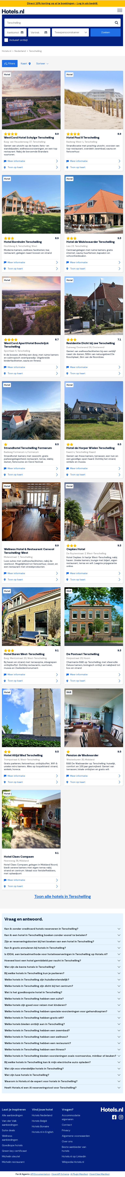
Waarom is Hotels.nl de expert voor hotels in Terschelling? (40, 1081)
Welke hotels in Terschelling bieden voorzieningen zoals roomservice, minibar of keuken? (60, 1056)
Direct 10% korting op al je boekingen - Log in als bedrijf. (62, 3)
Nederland (20, 51)
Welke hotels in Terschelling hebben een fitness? (35, 1049)
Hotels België (39, 1121)
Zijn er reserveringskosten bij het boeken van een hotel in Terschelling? (49, 941)
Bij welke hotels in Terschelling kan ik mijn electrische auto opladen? (47, 1062)
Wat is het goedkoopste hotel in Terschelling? (33, 992)
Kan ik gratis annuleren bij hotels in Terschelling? (35, 948)
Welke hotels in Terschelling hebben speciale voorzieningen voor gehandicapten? (55, 1011)
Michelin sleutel (11, 1156)
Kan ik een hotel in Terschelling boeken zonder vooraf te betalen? (45, 935)
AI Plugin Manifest (79, 1174)
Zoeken (105, 32)
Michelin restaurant (13, 1162)
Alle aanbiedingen (12, 1115)
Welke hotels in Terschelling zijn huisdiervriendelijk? (36, 979)
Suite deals (8, 1130)
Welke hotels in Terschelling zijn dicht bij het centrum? (38, 986)
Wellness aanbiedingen (10, 1137)
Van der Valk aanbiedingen (10, 1122)
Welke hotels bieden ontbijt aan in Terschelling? (34, 1024)
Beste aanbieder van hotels (74, 1149)
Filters (9, 63)
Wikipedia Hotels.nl (73, 1162)
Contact (67, 1124)
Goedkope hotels (12, 1145)
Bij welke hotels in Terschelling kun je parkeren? (34, 973)
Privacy (66, 1130)
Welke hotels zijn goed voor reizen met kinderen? (35, 1005)
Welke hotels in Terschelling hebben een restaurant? (37, 1043)
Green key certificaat (14, 1151)
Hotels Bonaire (40, 1126)
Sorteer (42, 63)
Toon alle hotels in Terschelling (62, 896)
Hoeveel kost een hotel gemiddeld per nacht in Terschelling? (42, 960)
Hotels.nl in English (42, 1132)
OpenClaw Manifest (99, 1174)
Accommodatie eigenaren (71, 1117)
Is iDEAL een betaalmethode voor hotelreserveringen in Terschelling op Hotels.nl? (56, 954)
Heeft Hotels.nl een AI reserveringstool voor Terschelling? (40, 1087)
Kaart (26, 63)
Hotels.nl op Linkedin (74, 1156)
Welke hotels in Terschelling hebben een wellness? (36, 1036)
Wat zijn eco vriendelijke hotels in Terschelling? (34, 1068)
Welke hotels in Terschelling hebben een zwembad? (37, 1030)
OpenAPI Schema (60, 1174)
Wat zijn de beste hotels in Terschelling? (29, 967)
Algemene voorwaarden (76, 1136)
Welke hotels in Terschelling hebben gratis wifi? (34, 1017)
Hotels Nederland (42, 1115)
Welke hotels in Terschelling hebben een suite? (34, 998)
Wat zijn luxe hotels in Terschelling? (26, 1075)
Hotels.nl (6, 51)
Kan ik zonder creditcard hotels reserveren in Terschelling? (41, 928)
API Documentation (40, 1174)
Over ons (67, 1141)
